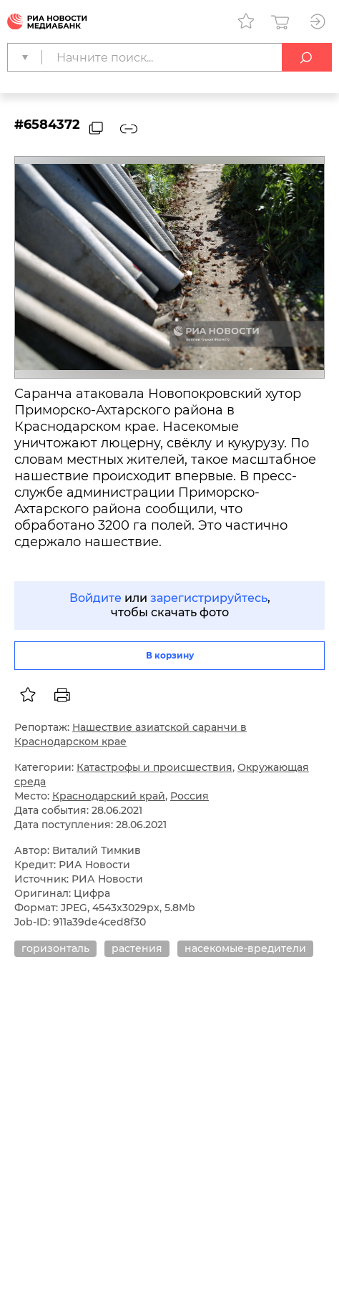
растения (137, 948)
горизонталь (55, 948)
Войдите (95, 598)
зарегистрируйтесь (208, 598)
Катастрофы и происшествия (154, 767)
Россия (189, 795)
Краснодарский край (108, 795)
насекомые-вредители (245, 948)
